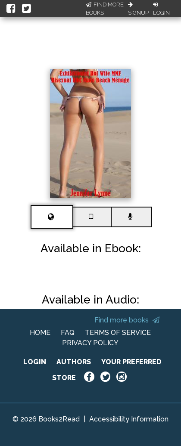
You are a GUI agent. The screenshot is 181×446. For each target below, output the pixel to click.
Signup (138, 9)
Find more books (126, 320)
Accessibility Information (129, 419)
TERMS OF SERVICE (118, 332)
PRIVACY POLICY (90, 343)
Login (161, 9)
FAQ (68, 332)
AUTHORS (73, 362)
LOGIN (34, 362)
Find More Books (105, 8)
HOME (40, 332)
